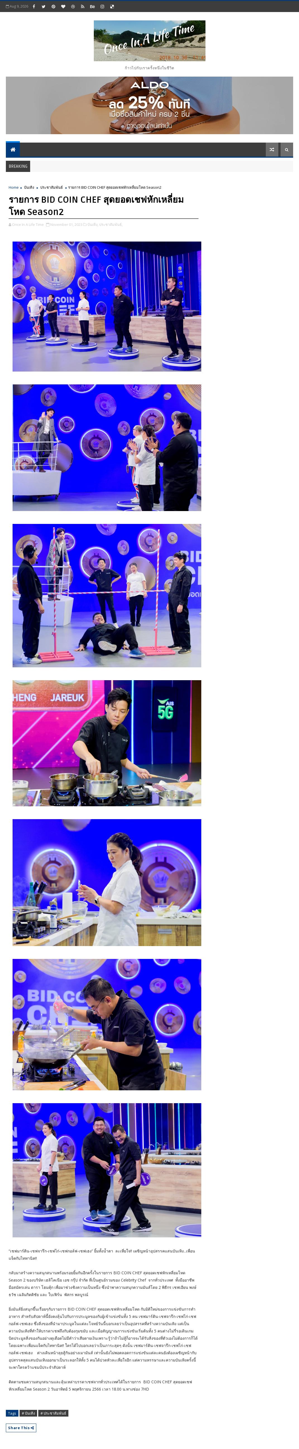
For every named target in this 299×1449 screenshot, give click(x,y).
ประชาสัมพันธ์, (111, 224)
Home (14, 187)
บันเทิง (29, 187)
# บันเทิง (28, 1413)
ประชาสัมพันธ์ (51, 187)
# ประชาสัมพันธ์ (53, 1413)
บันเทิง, (92, 224)
